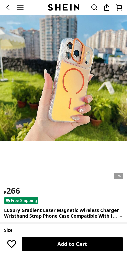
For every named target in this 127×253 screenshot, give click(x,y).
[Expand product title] (120, 216)
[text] (12, 191)
